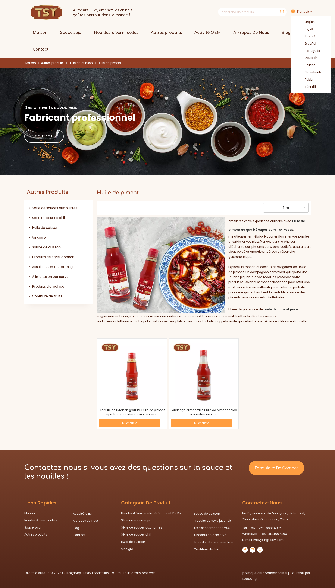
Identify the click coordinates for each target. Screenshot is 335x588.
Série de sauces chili (48, 217)
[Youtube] (260, 550)
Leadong (249, 578)
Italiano (307, 65)
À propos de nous (86, 520)
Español (307, 43)
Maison (29, 513)
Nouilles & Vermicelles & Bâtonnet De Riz (151, 513)
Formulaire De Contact (276, 468)
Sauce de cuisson (46, 247)
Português (309, 51)
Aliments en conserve (50, 276)
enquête (129, 423)
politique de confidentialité (264, 573)
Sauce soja (32, 527)
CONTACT (44, 136)
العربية (306, 29)
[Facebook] (245, 550)
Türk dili (307, 87)
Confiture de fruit (207, 549)
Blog (76, 528)
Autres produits (35, 534)
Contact (79, 535)
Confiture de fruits (47, 296)
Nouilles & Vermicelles (40, 520)
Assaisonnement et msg (52, 266)
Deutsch (308, 58)
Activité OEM (82, 513)
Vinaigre (39, 237)
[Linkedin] (252, 550)
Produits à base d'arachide (213, 542)
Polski (306, 79)
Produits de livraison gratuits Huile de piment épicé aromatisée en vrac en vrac (132, 412)
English (307, 22)
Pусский (307, 36)
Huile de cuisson (45, 227)
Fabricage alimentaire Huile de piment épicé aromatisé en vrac (204, 412)
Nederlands (310, 72)
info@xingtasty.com (268, 540)
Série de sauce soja (135, 520)
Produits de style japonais (53, 257)
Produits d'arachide (48, 286)
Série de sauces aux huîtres (54, 208)
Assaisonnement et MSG (212, 528)
